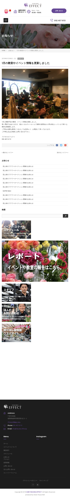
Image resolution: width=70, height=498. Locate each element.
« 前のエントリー (7, 152)
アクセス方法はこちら (14, 422)
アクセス (6, 459)
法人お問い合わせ (9, 469)
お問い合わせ (59, 11)
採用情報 (6, 462)
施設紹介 (6, 450)
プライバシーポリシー (30, 480)
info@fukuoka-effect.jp (19, 429)
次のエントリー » (62, 152)
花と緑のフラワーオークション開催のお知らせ (18, 166)
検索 (3, 210)
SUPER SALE (7, 191)
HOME (3, 50)
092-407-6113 (17, 425)
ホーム (6, 443)
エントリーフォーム (10, 473)
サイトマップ (43, 480)
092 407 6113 (58, 20)
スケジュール (8, 454)
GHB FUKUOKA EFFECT (34, 492)
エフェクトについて (10, 447)
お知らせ (10, 50)
